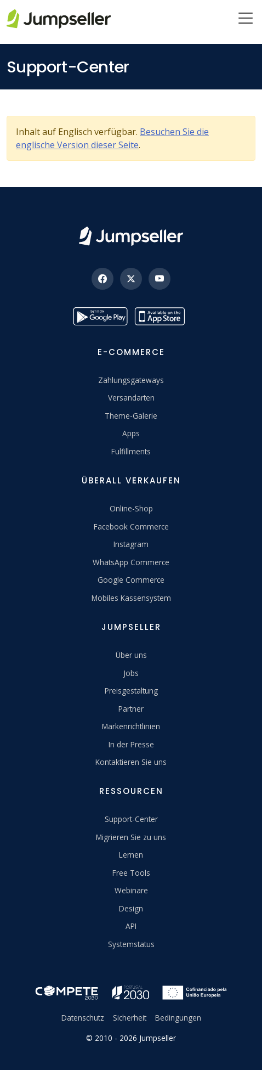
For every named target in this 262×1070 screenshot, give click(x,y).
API (131, 926)
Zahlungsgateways (131, 380)
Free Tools (131, 873)
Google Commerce (131, 580)
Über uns (131, 655)
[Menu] (245, 19)
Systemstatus (131, 944)
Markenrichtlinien (131, 726)
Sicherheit (129, 1017)
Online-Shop (131, 508)
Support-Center (131, 819)
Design (131, 908)
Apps (131, 433)
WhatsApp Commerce (131, 562)
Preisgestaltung (131, 690)
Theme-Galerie (131, 415)
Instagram (131, 544)
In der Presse (131, 744)
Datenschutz (82, 1017)
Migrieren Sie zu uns (131, 837)
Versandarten (131, 397)
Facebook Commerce (131, 526)
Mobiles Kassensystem (131, 598)
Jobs (131, 673)
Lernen (131, 854)
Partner (131, 708)
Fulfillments (131, 451)
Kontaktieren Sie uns (131, 762)
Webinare (131, 890)
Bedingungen (178, 1017)
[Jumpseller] (131, 236)
